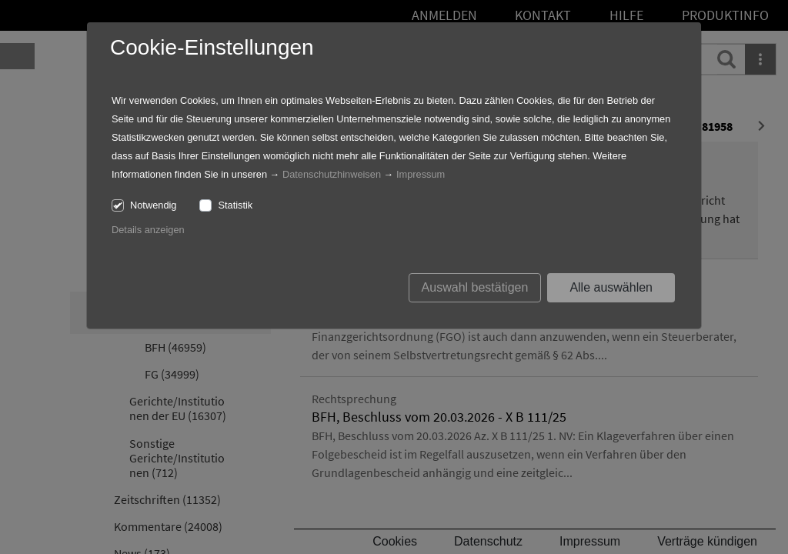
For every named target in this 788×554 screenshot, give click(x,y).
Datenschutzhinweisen (331, 174)
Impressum (420, 174)
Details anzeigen (148, 229)
